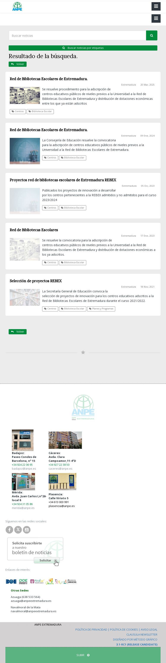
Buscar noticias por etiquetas (83, 48)
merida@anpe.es (23, 508)
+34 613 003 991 (59, 502)
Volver (17, 64)
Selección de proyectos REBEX (36, 281)
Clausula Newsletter (141, 634)
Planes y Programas (101, 308)
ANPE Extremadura (47, 624)
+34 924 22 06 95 (22, 465)
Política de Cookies (124, 629)
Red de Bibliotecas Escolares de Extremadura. (49, 78)
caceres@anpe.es (60, 468)
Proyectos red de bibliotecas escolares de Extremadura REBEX (63, 180)
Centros (18, 111)
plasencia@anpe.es (62, 506)
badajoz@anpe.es (24, 468)
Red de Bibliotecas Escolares (34, 230)
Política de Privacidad (91, 629)
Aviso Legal (149, 629)
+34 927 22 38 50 (59, 465)
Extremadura (128, 84)
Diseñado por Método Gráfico (135, 639)
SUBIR (83, 655)
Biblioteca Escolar (40, 111)
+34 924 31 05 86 (22, 504)
